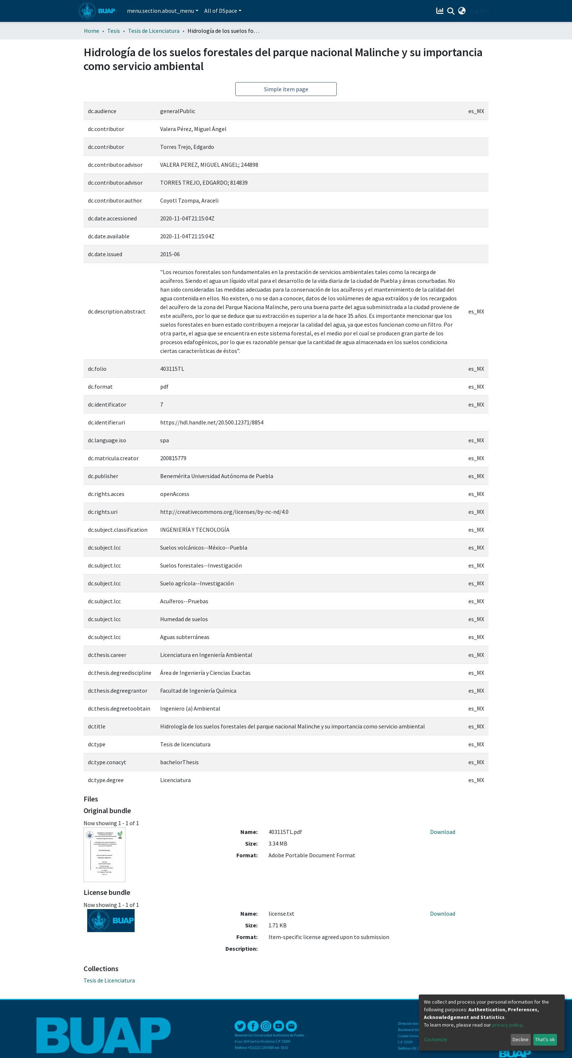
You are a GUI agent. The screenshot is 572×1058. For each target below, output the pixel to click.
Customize (435, 1039)
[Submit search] (451, 11)
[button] (462, 11)
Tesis (113, 30)
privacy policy (507, 1025)
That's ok (545, 1039)
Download (442, 831)
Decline (521, 1039)
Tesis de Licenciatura (153, 30)
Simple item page (286, 89)
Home (91, 30)
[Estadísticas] (441, 11)
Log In (477, 11)
